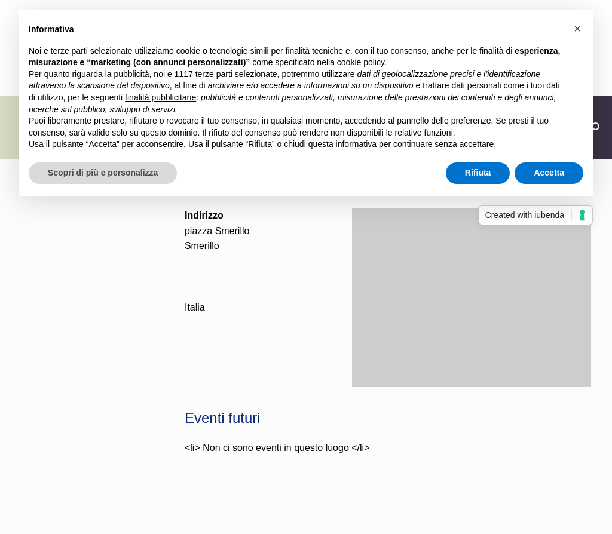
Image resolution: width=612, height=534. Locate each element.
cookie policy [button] (360, 62)
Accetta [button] (549, 172)
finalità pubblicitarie (160, 97)
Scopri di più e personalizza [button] (103, 172)
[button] (577, 28)
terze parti (213, 74)
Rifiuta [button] (478, 172)
